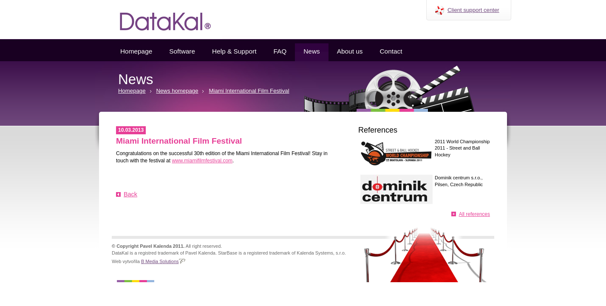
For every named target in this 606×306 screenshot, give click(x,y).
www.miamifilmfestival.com (202, 161)
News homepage (177, 91)
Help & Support (234, 51)
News (311, 51)
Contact (390, 51)
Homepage (136, 51)
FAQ (279, 51)
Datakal (158, 19)
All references (474, 214)
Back (130, 194)
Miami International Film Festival (249, 91)
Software (182, 51)
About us (350, 51)
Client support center (473, 10)
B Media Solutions (160, 261)
